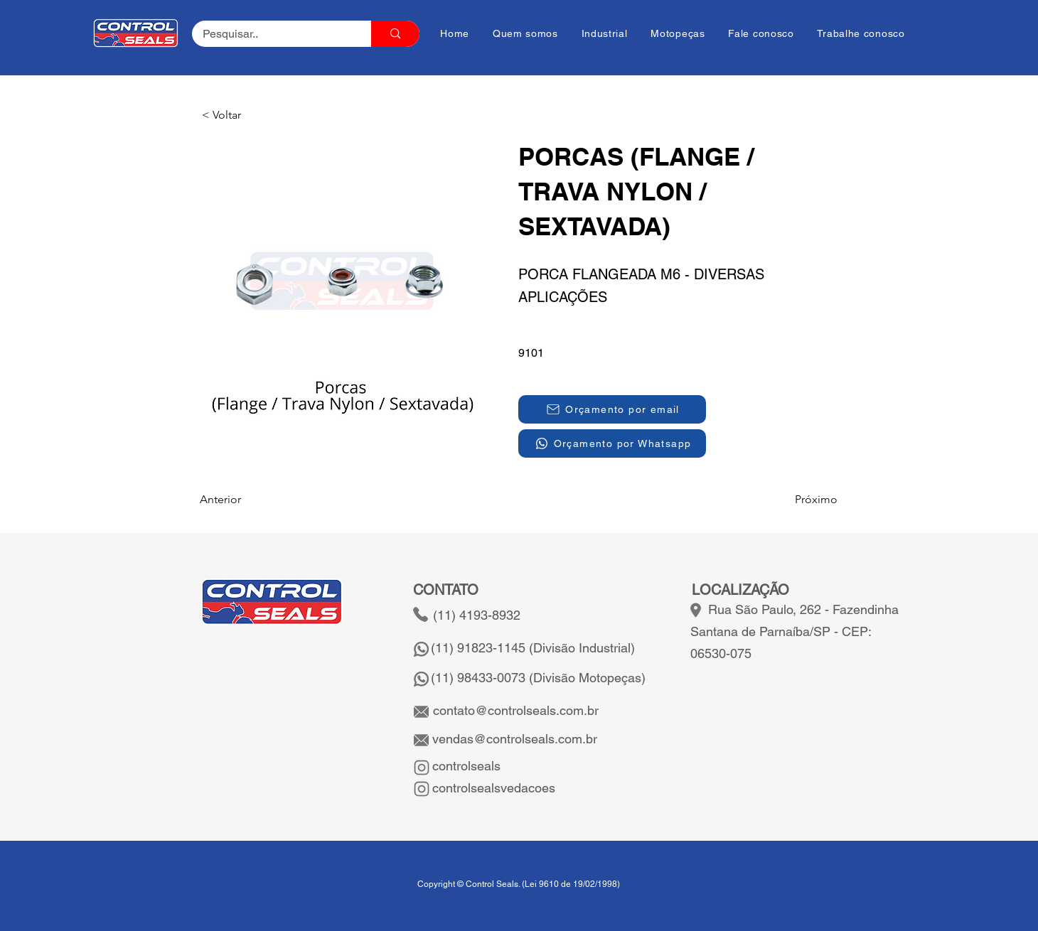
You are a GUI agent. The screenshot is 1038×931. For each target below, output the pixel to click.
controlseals (465, 765)
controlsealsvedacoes (492, 787)
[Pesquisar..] (272, 34)
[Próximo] (802, 499)
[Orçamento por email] (612, 409)
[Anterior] (247, 499)
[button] (249, 115)
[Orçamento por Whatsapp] (612, 443)
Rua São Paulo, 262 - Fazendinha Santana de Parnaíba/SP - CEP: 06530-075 (794, 631)
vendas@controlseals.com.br (513, 738)
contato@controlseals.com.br (516, 710)
